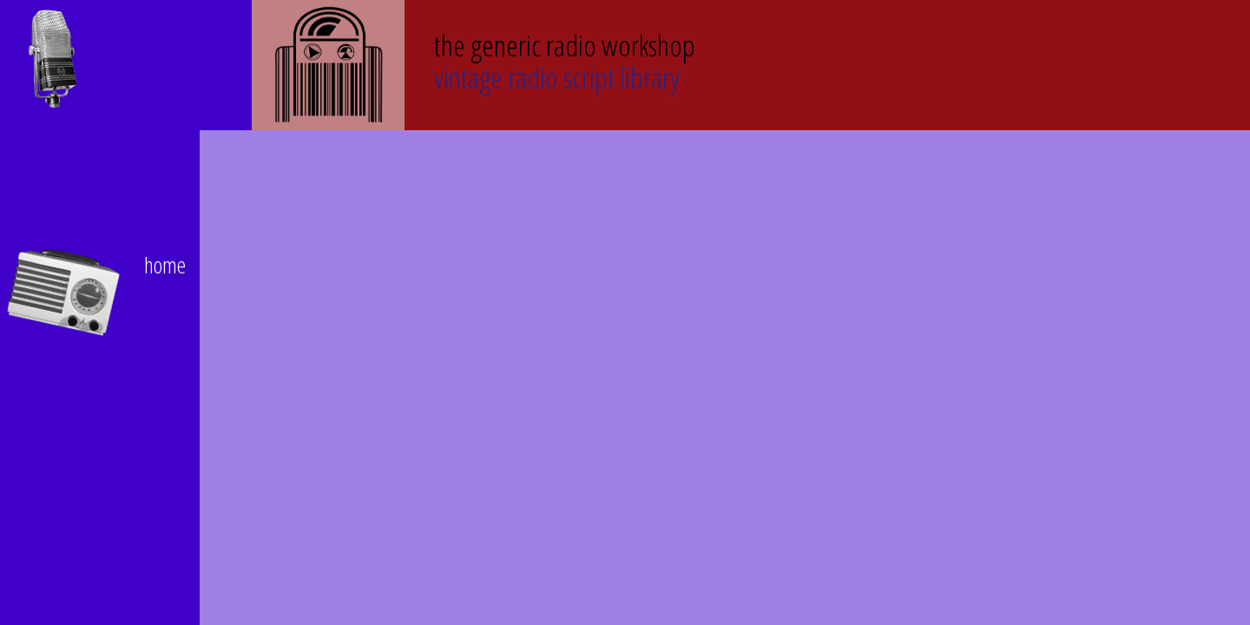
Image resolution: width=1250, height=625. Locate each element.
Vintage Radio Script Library (564, 60)
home (165, 264)
